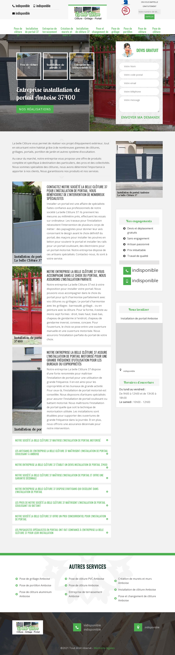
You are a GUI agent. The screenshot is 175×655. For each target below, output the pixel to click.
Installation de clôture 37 (82, 30)
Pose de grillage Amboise (33, 578)
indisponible (21, 6)
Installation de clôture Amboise (135, 589)
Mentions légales (104, 648)
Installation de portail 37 (32, 30)
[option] (29, 66)
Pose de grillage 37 (115, 32)
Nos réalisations (35, 109)
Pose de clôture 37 (18, 32)
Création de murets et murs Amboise (133, 581)
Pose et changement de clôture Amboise (135, 598)
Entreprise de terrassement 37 (49, 32)
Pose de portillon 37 (127, 32)
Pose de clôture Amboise (82, 585)
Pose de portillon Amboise (33, 585)
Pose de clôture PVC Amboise (84, 578)
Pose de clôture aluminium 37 (142, 32)
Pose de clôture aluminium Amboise (34, 594)
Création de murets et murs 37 (67, 32)
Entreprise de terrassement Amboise (83, 594)
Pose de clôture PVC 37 (156, 32)
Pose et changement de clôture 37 (100, 32)
